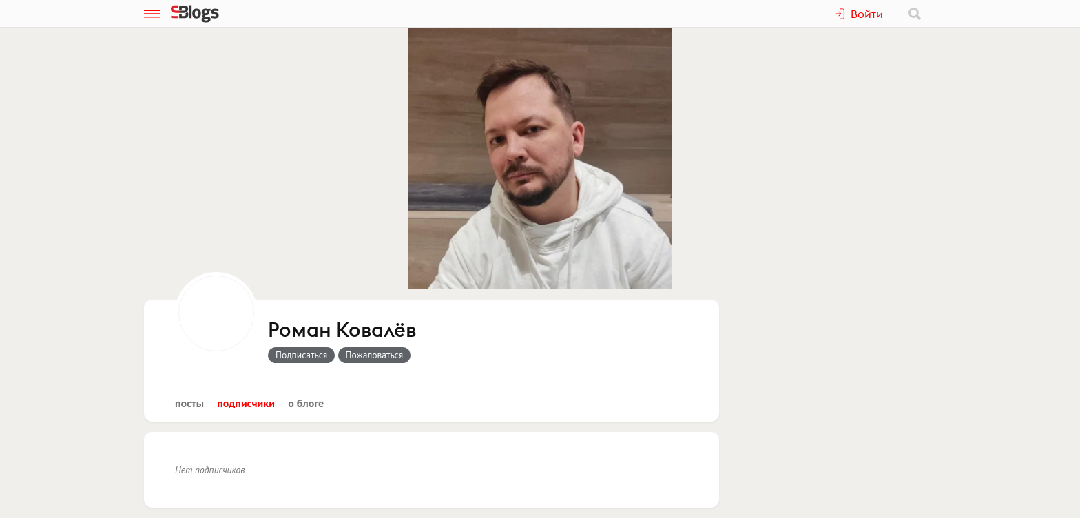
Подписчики (246, 403)
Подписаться (301, 355)
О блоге (306, 403)
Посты (189, 403)
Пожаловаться (375, 355)
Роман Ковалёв (342, 330)
